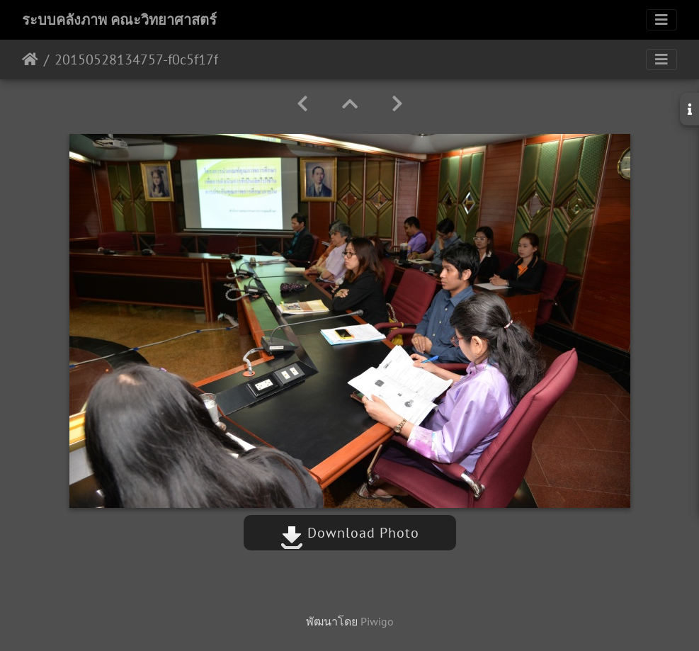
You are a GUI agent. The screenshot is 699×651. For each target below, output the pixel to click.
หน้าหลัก (30, 59)
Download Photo (349, 532)
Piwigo (377, 621)
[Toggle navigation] (661, 19)
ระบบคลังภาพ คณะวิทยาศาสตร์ (119, 20)
